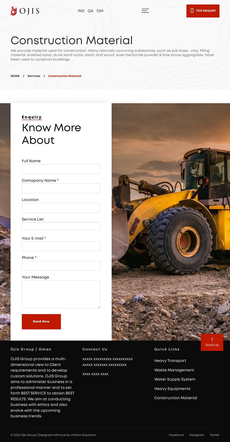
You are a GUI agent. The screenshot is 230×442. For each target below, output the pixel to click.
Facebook (176, 435)
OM (100, 11)
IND (81, 11)
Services (34, 76)
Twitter (214, 435)
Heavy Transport (170, 361)
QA (90, 11)
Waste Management (174, 370)
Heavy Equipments (172, 389)
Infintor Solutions (83, 435)
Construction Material (175, 398)
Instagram (196, 435)
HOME (15, 76)
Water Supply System (174, 379)
